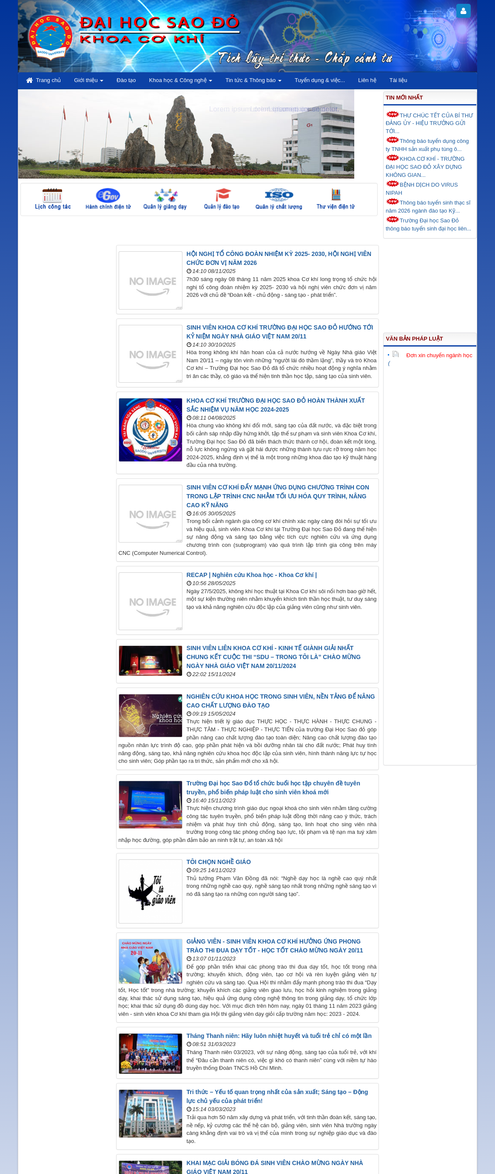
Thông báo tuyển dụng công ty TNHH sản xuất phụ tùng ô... (427, 144)
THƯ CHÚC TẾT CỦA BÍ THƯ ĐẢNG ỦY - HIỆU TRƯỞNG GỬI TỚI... (429, 122)
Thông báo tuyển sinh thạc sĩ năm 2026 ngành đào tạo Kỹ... (428, 206)
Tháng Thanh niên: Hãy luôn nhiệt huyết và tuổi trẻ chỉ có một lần (279, 1035)
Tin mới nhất (404, 97)
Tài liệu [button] (398, 80)
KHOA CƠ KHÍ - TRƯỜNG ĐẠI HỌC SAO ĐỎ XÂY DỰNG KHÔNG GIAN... (425, 166)
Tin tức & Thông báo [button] (253, 82)
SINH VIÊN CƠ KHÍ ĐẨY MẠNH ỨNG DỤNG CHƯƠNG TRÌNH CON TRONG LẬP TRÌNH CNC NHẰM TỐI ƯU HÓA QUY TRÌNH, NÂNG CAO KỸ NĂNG (278, 496)
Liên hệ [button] (367, 80)
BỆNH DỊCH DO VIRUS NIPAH (422, 188)
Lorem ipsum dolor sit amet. (294, 109)
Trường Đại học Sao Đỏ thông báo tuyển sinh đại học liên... (428, 224)
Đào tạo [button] (126, 80)
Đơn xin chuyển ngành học (432, 355)
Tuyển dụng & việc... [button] (320, 80)
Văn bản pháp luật (414, 338)
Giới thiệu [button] (88, 82)
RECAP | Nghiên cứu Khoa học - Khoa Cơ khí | (252, 574)
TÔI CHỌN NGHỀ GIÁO (219, 861)
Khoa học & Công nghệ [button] (181, 82)
